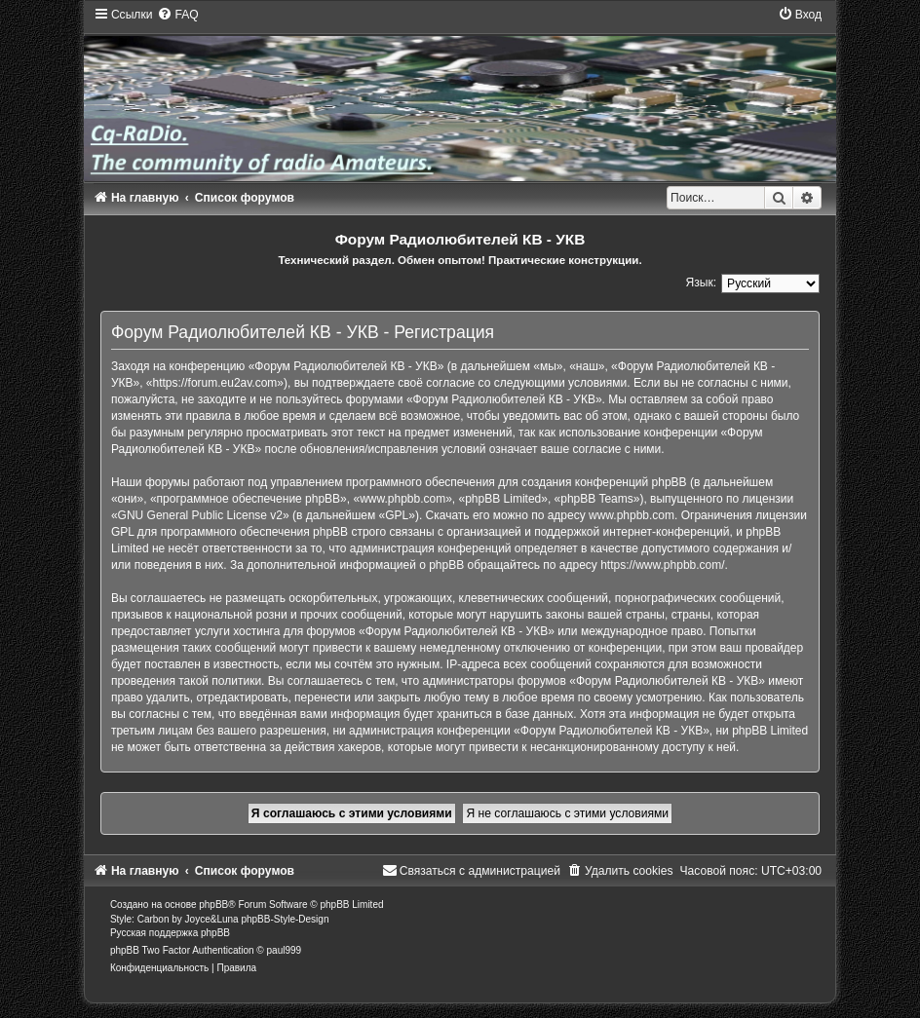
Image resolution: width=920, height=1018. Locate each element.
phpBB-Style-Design (284, 919)
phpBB (213, 904)
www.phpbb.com (631, 515)
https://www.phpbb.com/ (662, 565)
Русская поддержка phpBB (170, 932)
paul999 (284, 950)
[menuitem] (177, 14)
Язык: (700, 282)
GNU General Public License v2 (200, 515)
